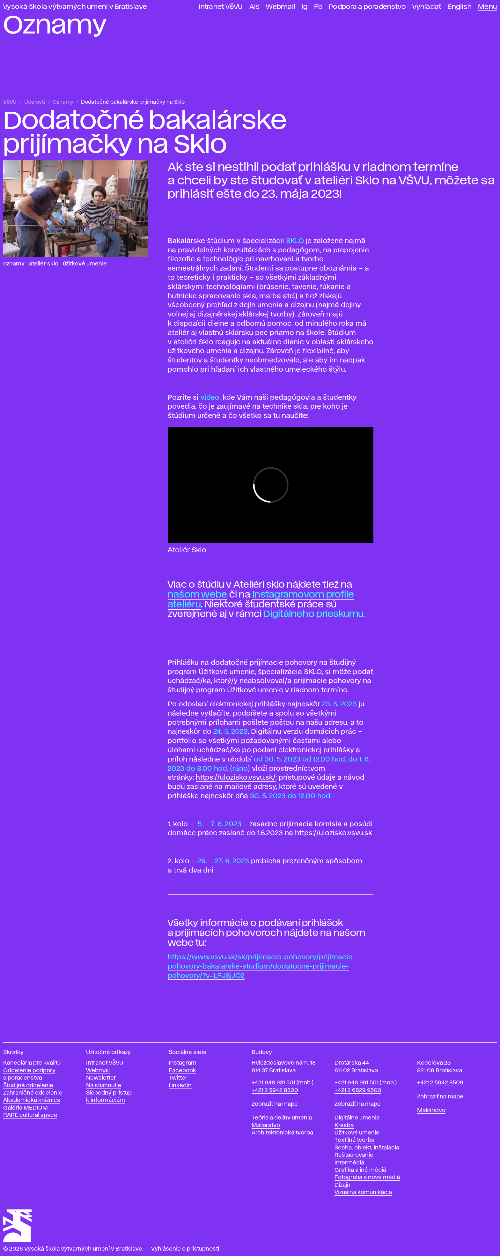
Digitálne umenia (357, 1117)
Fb (318, 7)
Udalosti (34, 102)
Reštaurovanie (354, 1155)
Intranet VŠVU (221, 7)
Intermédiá (349, 1162)
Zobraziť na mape (275, 1104)
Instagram (182, 1063)
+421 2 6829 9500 (358, 1090)
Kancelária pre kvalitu (32, 1063)
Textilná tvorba (354, 1140)
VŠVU (10, 102)
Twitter (178, 1078)
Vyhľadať (426, 7)
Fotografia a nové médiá (367, 1177)
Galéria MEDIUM (25, 1108)
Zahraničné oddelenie (32, 1093)
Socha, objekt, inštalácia (367, 1147)
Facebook (182, 1070)
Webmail (280, 7)
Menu (487, 7)
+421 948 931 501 (273, 1082)
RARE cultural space (30, 1115)
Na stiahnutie (103, 1085)
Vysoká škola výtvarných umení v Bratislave (75, 7)
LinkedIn (180, 1085)
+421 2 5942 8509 (440, 1082)
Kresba (344, 1125)
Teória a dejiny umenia (282, 1117)
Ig (305, 7)
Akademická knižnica (31, 1100)
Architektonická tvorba (282, 1132)
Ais (254, 7)
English (459, 7)
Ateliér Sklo (43, 263)
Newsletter (101, 1078)
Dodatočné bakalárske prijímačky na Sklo (133, 102)
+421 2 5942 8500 (275, 1090)
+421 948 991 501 (357, 1082)
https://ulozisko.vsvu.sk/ (236, 778)
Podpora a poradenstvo (367, 7)
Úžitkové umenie (85, 263)
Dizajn (342, 1185)
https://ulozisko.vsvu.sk (333, 833)
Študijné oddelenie (28, 1085)
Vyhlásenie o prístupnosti (185, 1249)
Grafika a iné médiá (360, 1170)
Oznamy (63, 102)
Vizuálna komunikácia (363, 1192)
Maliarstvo (266, 1125)
